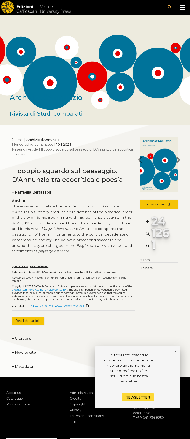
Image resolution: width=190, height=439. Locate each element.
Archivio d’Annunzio (42, 140)
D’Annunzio (51, 277)
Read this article (28, 321)
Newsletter (138, 397)
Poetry (29, 277)
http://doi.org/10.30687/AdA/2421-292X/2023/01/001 (54, 306)
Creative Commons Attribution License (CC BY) (39, 289)
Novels (39, 277)
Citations (21, 338)
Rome (63, 277)
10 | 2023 (63, 145)
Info (145, 260)
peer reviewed (39, 266)
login (74, 422)
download (159, 204)
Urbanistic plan (92, 277)
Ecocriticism (110, 277)
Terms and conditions (87, 416)
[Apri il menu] (182, 7)
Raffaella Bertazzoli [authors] (31, 192)
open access (20, 266)
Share (146, 268)
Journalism (74, 277)
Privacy (75, 410)
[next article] (178, 161)
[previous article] (140, 161)
